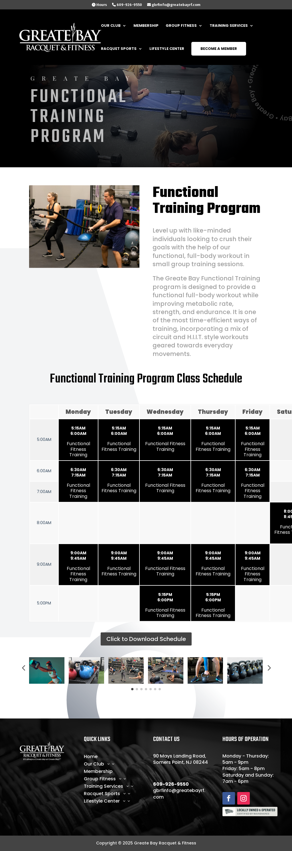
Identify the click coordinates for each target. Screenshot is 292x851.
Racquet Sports (119, 49)
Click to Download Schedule (146, 639)
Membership (146, 26)
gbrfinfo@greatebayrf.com (173, 5)
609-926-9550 (127, 5)
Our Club (111, 26)
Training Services (229, 26)
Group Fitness (181, 26)
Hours (99, 5)
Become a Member (218, 48)
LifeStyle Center (166, 49)
